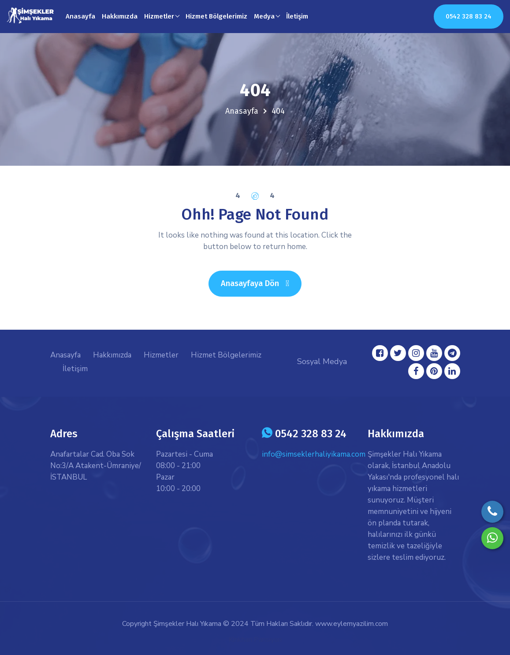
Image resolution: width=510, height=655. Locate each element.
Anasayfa (80, 16)
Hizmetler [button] (159, 16)
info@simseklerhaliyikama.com (313, 454)
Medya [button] (264, 16)
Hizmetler (161, 355)
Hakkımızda (120, 16)
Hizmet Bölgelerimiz (216, 16)
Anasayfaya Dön (261, 283)
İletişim (297, 16)
